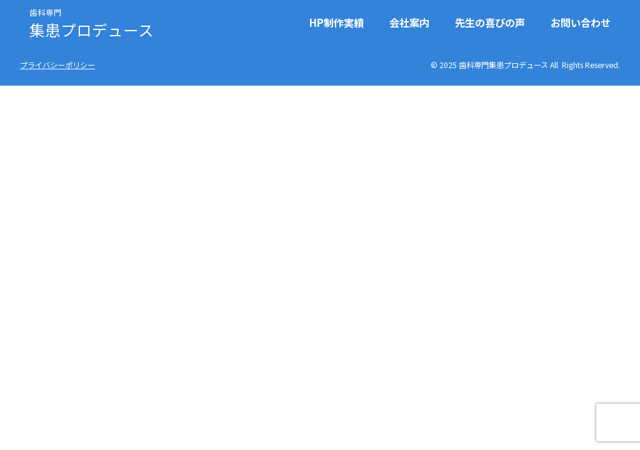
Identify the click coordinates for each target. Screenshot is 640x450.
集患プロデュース (91, 22)
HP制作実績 (336, 22)
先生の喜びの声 (490, 22)
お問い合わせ (581, 22)
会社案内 (409, 22)
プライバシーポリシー (57, 65)
